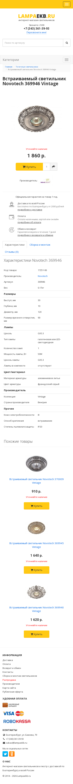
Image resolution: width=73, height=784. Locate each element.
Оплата (7, 664)
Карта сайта (9, 687)
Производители (11, 683)
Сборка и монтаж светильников (20, 675)
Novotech (43, 276)
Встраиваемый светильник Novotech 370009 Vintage (36, 480)
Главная (8, 66)
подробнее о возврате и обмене (35, 235)
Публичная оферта (13, 691)
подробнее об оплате (29, 222)
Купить (36, 505)
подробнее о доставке (30, 209)
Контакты (8, 671)
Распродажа (9, 679)
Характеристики (15, 244)
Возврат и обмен (12, 668)
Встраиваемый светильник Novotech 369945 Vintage (36, 544)
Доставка (8, 660)
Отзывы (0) (12, 251)
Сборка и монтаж (40, 244)
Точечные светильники (27, 66)
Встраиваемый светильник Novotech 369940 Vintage (36, 609)
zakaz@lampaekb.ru (16, 742)
